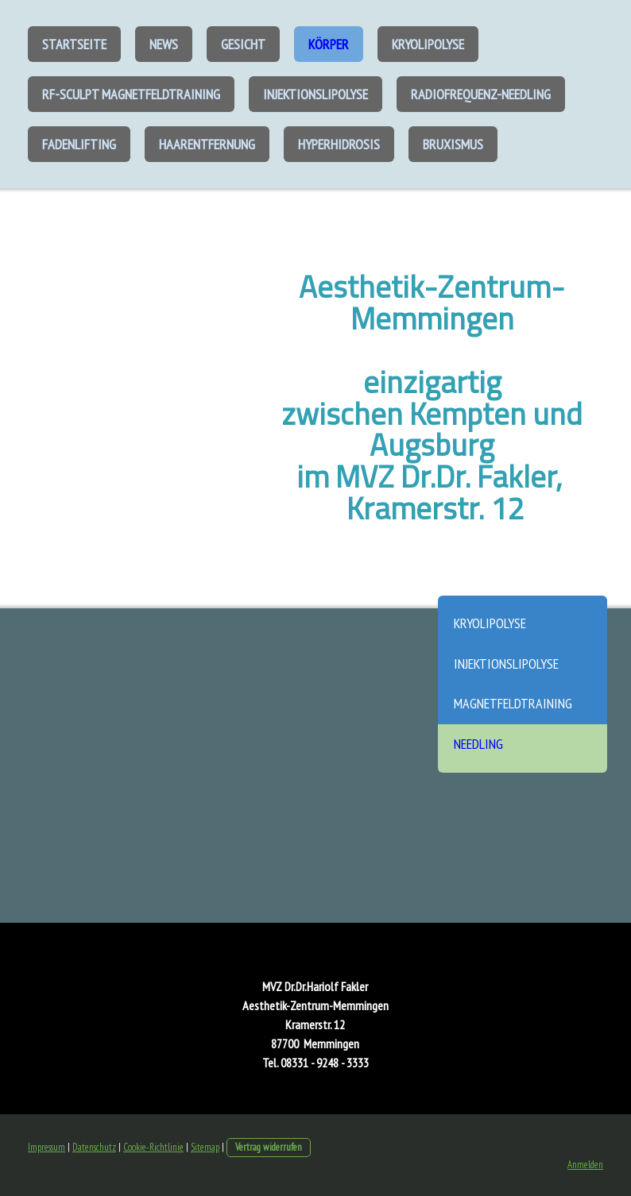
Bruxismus (453, 144)
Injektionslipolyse (315, 94)
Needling (478, 744)
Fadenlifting (79, 144)
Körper (328, 44)
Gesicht (243, 44)
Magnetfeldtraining (513, 703)
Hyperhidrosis (339, 144)
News (163, 44)
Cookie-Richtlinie (153, 1147)
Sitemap (205, 1147)
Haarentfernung (207, 144)
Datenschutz (94, 1147)
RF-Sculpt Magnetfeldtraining (131, 94)
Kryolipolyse (428, 44)
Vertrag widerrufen (268, 1147)
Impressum (46, 1147)
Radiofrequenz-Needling (481, 94)
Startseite (74, 44)
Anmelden (585, 1164)
